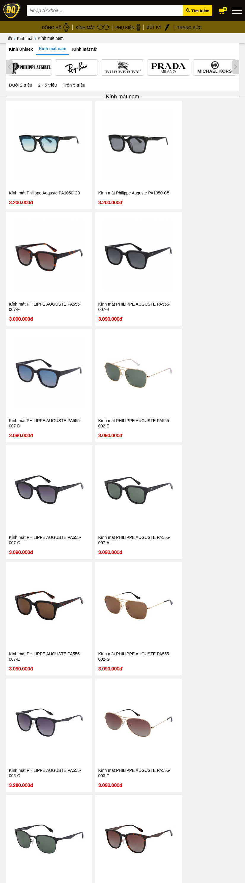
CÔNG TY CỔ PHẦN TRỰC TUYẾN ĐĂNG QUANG (122, 864)
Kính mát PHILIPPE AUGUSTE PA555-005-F (169, 314)
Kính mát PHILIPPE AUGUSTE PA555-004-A (121, 314)
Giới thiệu (14, 781)
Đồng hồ (141, 782)
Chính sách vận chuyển (80, 823)
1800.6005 (80, 583)
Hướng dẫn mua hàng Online (31, 802)
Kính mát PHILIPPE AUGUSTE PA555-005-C (27, 314)
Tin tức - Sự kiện (122, 620)
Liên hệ (12, 809)
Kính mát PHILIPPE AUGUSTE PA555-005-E (74, 394)
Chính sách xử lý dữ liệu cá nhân (88, 796)
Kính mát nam (50, 38)
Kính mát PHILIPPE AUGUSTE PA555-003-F (74, 314)
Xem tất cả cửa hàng (205, 830)
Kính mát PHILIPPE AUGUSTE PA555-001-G (216, 394)
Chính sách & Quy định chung (85, 782)
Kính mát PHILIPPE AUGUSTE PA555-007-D (216, 154)
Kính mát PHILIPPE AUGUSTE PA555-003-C (169, 474)
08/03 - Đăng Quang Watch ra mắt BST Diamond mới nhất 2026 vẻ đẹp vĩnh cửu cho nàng (59, 735)
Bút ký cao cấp (147, 809)
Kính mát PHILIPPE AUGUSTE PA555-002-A (169, 394)
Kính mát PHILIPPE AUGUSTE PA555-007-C (74, 234)
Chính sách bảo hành (78, 809)
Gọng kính (143, 803)
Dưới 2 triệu (20, 83)
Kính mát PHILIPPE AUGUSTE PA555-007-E (169, 234)
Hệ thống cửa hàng (22, 795)
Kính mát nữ (84, 49)
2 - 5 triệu (47, 83)
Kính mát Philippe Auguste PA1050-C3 (28, 152)
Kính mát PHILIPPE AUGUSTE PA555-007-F (121, 154)
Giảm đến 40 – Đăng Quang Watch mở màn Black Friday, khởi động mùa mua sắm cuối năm (174, 735)
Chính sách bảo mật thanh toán (86, 803)
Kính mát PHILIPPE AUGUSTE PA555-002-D (27, 394)
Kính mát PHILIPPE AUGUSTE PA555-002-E (27, 234)
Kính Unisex (21, 49)
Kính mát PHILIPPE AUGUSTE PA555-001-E (121, 474)
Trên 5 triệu (74, 83)
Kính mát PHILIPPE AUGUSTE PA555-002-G (216, 234)
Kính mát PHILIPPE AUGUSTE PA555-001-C (27, 474)
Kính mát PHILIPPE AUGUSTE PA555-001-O (121, 394)
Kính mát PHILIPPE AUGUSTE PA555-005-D (216, 474)
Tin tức (24, 716)
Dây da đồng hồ (148, 796)
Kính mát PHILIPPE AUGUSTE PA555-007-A (121, 234)
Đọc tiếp (20, 755)
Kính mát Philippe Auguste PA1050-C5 (75, 152)
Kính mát (142, 789)
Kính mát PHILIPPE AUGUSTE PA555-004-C (216, 314)
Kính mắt (25, 38)
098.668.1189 (93, 593)
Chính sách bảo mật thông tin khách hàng (95, 789)
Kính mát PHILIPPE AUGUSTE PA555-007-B (169, 154)
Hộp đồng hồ (145, 816)
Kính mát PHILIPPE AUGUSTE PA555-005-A (74, 474)
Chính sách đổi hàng (77, 816)
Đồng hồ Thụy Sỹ (149, 823)
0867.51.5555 (93, 602)
